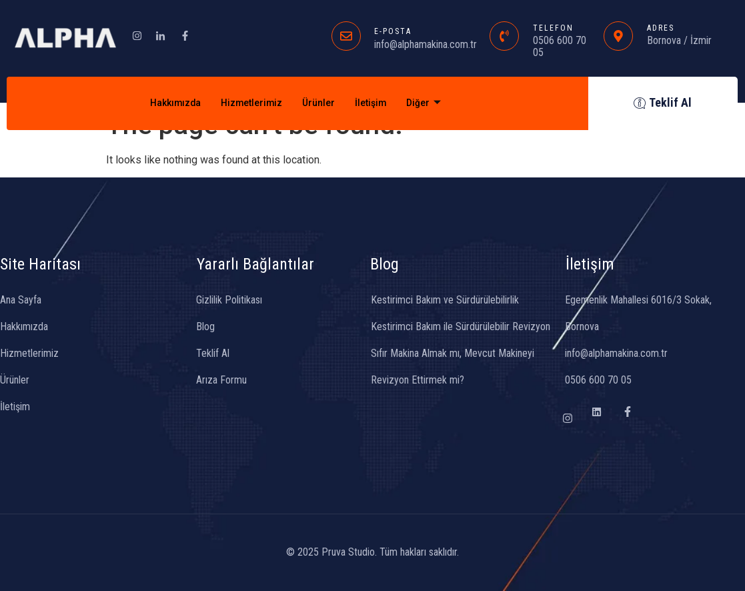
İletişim (375, 103)
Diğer (430, 103)
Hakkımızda (169, 103)
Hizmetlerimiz (250, 103)
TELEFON (553, 28)
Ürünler (320, 103)
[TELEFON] (504, 36)
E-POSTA (393, 31)
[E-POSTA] (346, 36)
